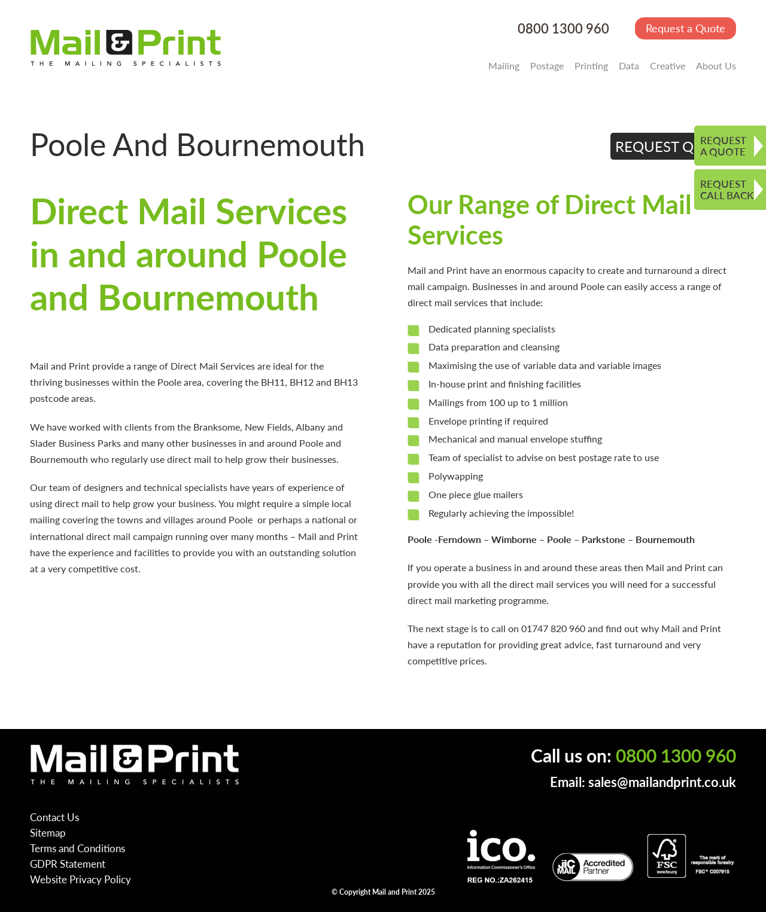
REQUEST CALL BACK (726, 189)
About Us (716, 65)
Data (629, 65)
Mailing (503, 65)
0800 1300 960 (563, 28)
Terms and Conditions (77, 848)
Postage (547, 65)
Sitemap (48, 832)
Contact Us (54, 817)
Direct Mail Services (213, 366)
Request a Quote (685, 27)
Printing (591, 65)
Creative (667, 65)
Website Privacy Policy (80, 879)
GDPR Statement (67, 863)
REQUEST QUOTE (673, 146)
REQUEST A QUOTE (723, 145)
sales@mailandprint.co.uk (662, 782)
